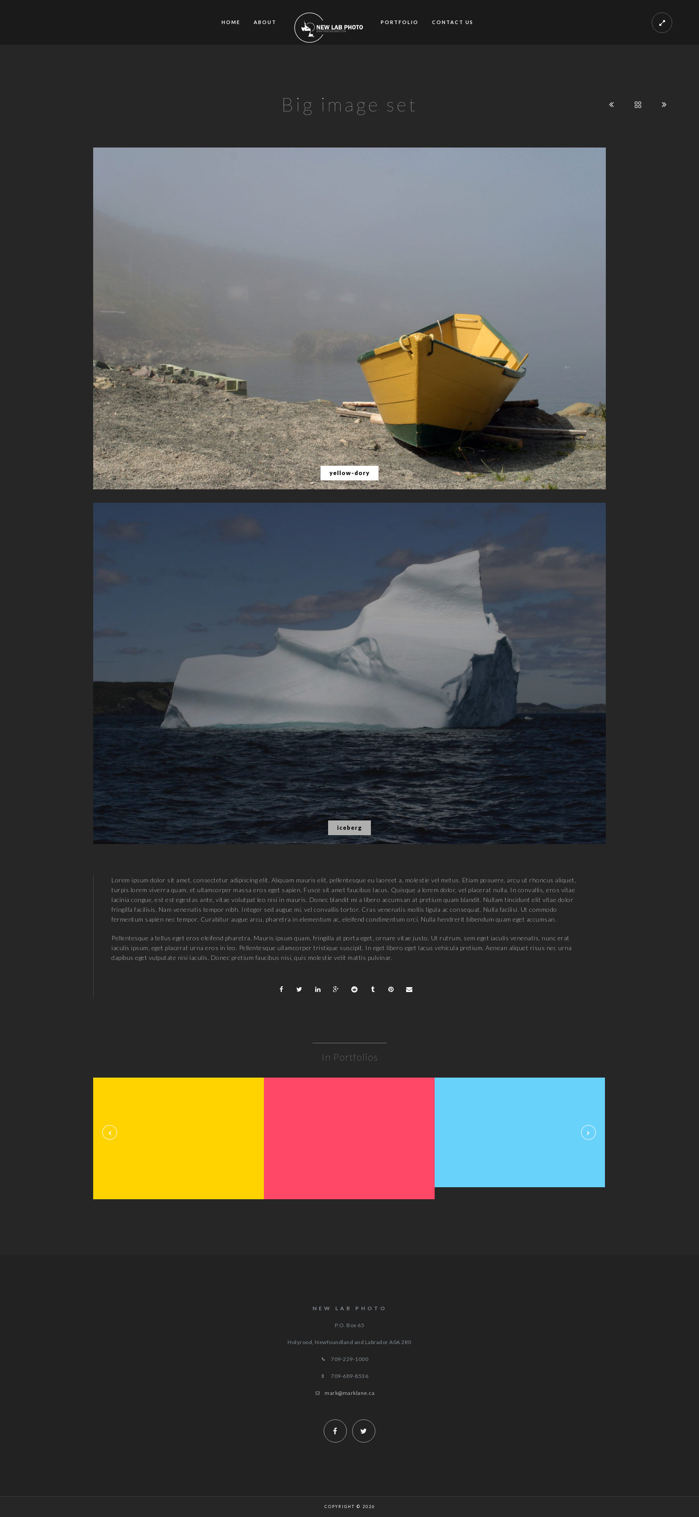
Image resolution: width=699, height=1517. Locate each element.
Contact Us (452, 22)
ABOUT (265, 22)
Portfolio (400, 22)
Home (231, 22)
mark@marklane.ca (349, 1393)
